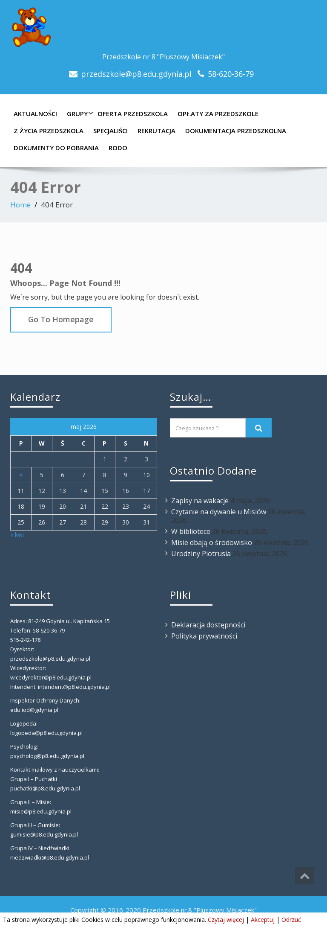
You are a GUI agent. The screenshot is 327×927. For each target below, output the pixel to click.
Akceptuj (263, 919)
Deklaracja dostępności (208, 625)
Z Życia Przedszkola (48, 130)
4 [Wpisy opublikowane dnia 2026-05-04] (21, 475)
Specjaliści (110, 130)
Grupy (79, 113)
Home (20, 205)
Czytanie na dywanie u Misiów (218, 511)
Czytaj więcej (226, 919)
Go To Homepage (61, 319)
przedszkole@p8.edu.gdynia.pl (136, 74)
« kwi (17, 535)
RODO (118, 147)
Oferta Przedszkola (133, 113)
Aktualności (35, 113)
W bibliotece (190, 531)
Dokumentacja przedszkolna (235, 130)
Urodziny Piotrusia (201, 553)
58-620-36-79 (231, 74)
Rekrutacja (156, 130)
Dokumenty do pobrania (56, 147)
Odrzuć (291, 919)
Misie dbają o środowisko (211, 542)
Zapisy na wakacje (200, 500)
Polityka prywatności (204, 636)
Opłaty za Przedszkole (218, 113)
